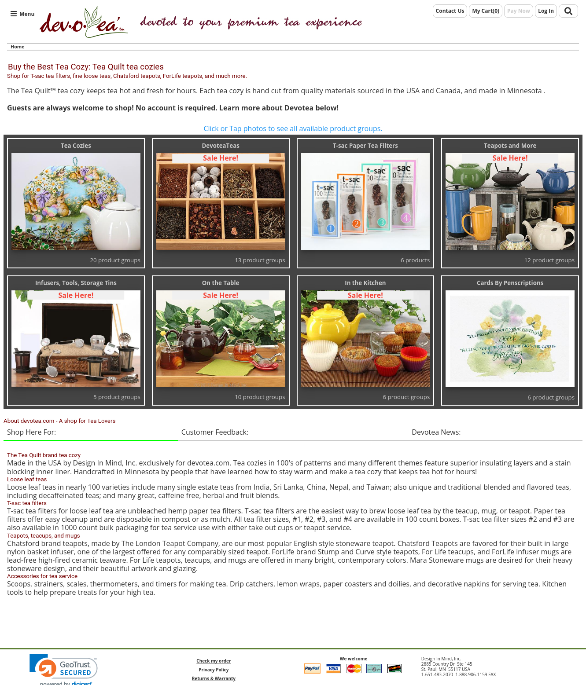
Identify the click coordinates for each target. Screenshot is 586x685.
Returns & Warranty (214, 678)
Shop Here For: (31, 432)
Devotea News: (436, 432)
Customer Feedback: (214, 432)
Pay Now (518, 11)
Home (17, 47)
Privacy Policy (214, 670)
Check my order (213, 661)
